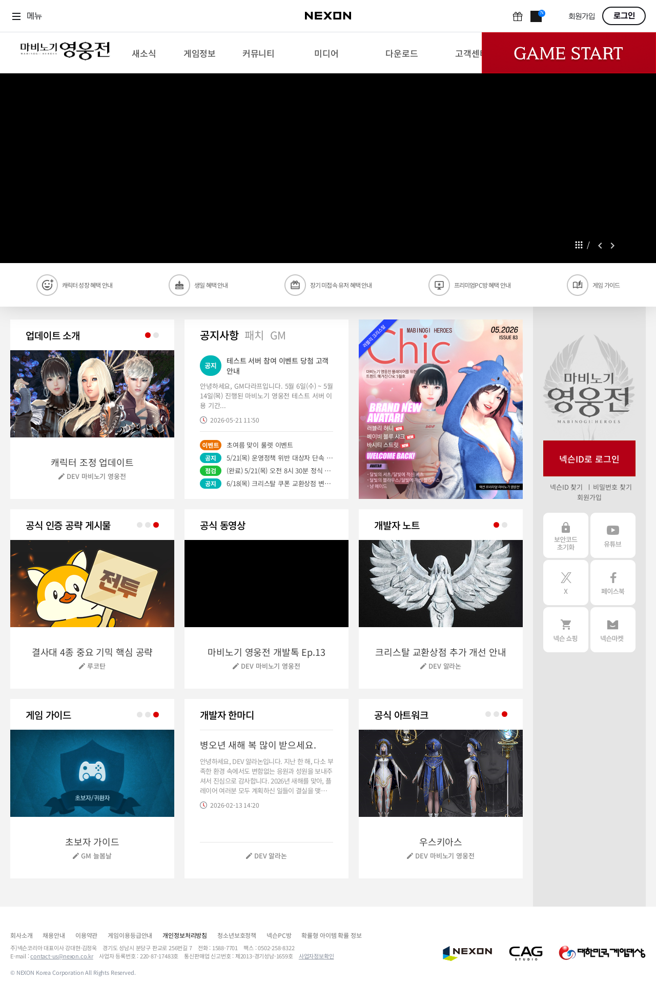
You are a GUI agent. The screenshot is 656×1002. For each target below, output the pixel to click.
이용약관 (86, 935)
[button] (441, 409)
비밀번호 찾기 (612, 487)
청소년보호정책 (236, 935)
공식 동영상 (222, 525)
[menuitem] (144, 52)
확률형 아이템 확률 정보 (331, 935)
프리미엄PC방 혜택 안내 (482, 284)
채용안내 (54, 935)
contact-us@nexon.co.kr (61, 956)
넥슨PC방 (278, 935)
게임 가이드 (606, 284)
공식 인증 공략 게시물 (68, 525)
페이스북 (613, 582)
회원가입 (581, 16)
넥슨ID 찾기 (566, 487)
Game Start (569, 52)
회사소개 (21, 935)
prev (600, 245)
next (612, 245)
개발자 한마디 (227, 715)
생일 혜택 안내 (211, 284)
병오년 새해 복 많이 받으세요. (258, 744)
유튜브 (613, 535)
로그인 (624, 16)
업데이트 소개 (53, 335)
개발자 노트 (397, 525)
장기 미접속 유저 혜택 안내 (341, 284)
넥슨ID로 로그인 (589, 458)
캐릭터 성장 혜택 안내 (87, 284)
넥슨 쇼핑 (565, 629)
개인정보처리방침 (184, 935)
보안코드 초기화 (565, 535)
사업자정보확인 (316, 956)
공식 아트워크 (401, 715)
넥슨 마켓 (613, 629)
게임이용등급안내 (130, 935)
